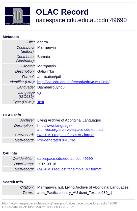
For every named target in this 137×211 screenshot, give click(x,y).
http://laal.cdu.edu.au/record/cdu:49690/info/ (73, 82)
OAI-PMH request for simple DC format (69, 169)
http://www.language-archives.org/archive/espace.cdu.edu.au (70, 128)
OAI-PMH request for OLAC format (65, 135)
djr (39, 93)
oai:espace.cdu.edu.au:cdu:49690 (65, 159)
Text (40, 102)
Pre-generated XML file (56, 140)
